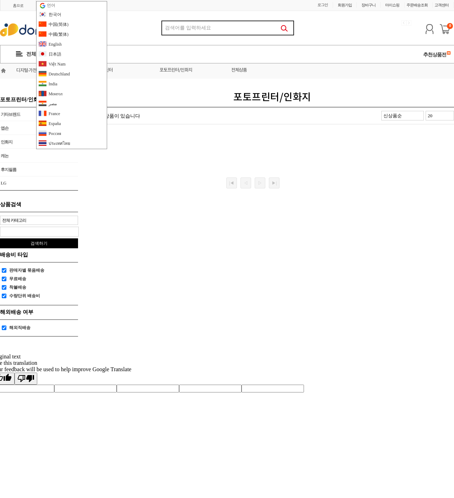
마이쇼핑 (392, 5)
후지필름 (8, 169)
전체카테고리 (36, 54)
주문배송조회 (417, 5)
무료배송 (17, 278)
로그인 (322, 4)
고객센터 (441, 5)
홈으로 (18, 5)
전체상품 (239, 70)
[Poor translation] (26, 379)
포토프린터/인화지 (176, 70)
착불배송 (17, 287)
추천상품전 (437, 54)
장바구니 (368, 5)
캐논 (5, 155)
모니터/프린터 (100, 70)
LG (3, 183)
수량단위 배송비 (24, 295)
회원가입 (345, 5)
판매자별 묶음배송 (26, 270)
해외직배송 (20, 327)
